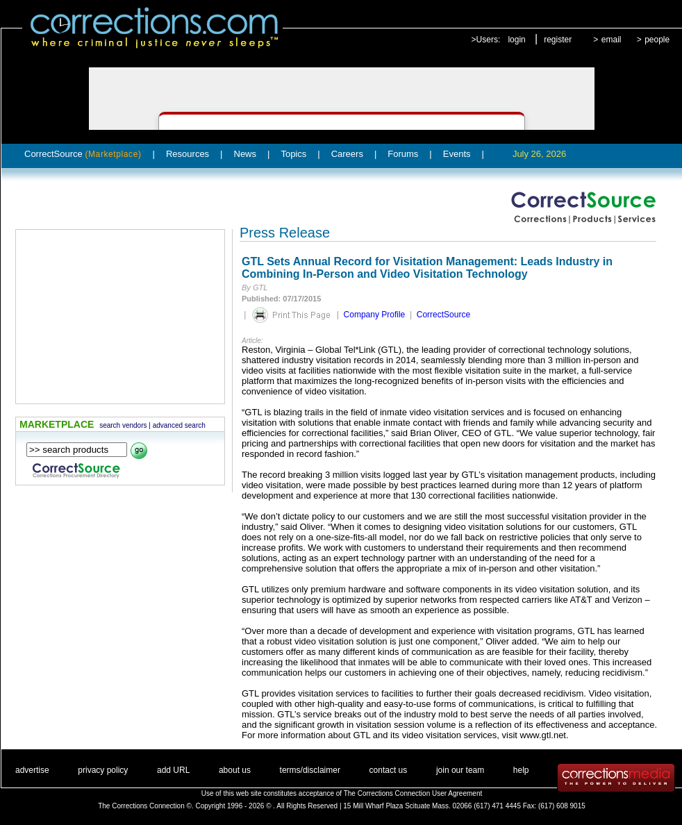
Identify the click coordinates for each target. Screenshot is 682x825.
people (656, 39)
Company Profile (375, 314)
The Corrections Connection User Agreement (413, 793)
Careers (347, 154)
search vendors (123, 425)
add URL (173, 770)
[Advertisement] (120, 316)
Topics (293, 154)
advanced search (179, 425)
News (245, 154)
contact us (388, 770)
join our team (460, 770)
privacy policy (103, 770)
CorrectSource (83, 154)
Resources (187, 154)
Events (457, 154)
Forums (403, 154)
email (611, 39)
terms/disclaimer (310, 770)
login (516, 39)
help (521, 770)
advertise (32, 770)
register (558, 39)
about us (235, 770)
